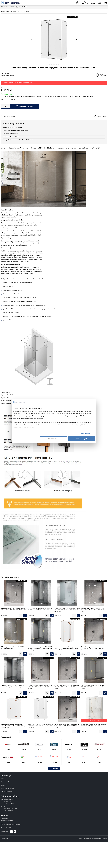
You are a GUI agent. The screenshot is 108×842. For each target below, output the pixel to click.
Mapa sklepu (4, 839)
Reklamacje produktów (7, 788)
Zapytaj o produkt (102, 116)
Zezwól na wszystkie (81, 439)
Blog (2, 779)
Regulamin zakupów (6, 782)
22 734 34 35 (7, 827)
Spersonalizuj (54, 439)
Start (2, 11)
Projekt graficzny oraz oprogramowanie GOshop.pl (93, 839)
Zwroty (3, 785)
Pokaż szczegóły (85, 433)
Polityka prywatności (7, 791)
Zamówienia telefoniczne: (14, 6)
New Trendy (10, 76)
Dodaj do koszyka (26, 106)
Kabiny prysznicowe (10, 11)
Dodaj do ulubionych (9, 116)
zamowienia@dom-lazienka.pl (12, 824)
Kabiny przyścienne (23, 11)
